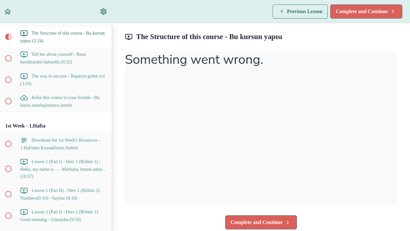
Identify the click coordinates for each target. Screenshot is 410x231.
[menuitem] (104, 11)
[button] (8, 11)
